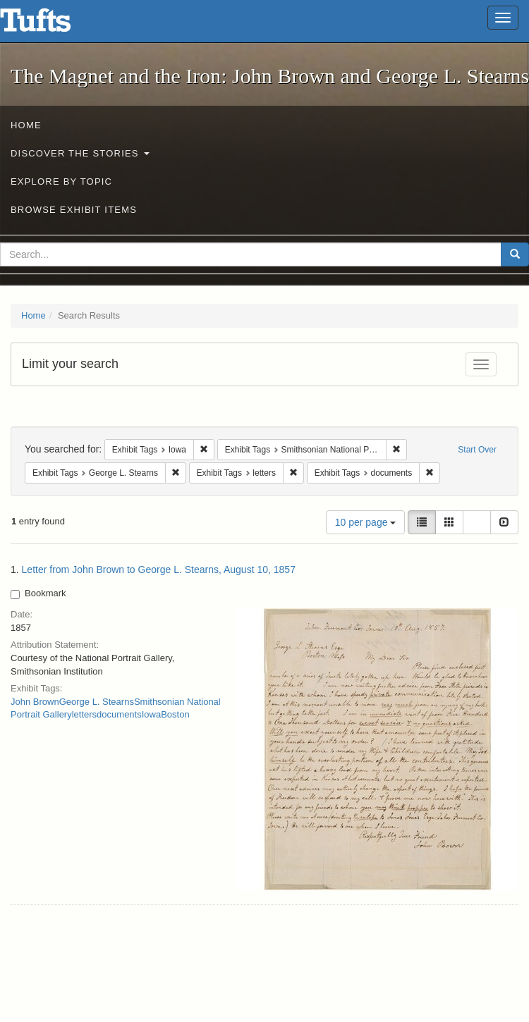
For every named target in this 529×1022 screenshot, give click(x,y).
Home (26, 125)
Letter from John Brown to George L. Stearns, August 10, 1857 (159, 569)
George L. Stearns (96, 701)
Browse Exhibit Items (74, 209)
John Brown (35, 701)
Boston (175, 714)
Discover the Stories (80, 153)
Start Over (477, 450)
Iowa (151, 714)
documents (119, 714)
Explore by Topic (61, 181)
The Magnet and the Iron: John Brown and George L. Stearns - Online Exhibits (53, 24)
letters (84, 714)
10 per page (365, 522)
